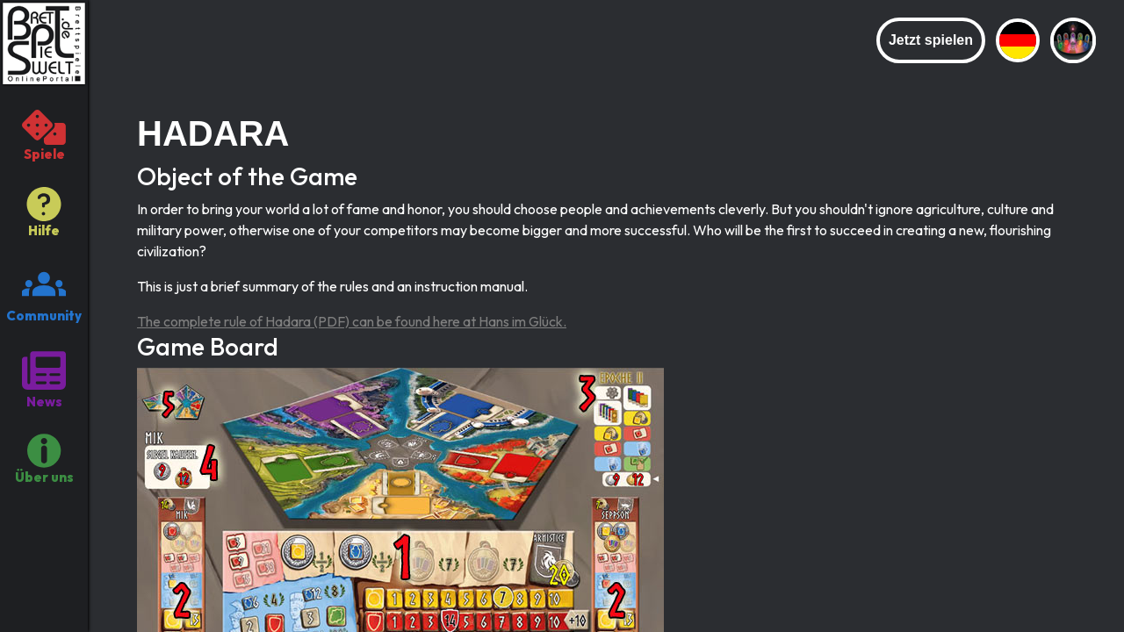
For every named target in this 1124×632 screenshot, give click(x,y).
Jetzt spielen (931, 39)
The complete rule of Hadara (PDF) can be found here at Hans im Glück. (351, 321)
